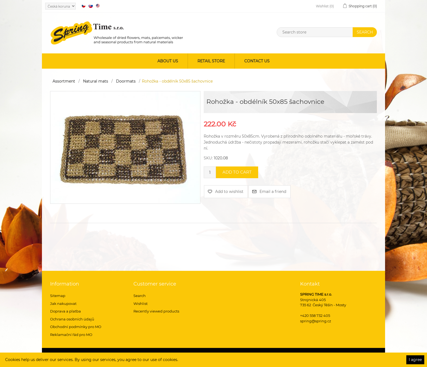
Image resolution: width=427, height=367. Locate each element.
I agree (415, 359)
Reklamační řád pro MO (71, 334)
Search (139, 295)
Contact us (257, 61)
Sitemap (57, 295)
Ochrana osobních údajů (72, 319)
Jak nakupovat (63, 303)
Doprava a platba (65, 311)
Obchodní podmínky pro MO (75, 326)
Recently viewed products (156, 311)
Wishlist (140, 303)
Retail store (211, 61)
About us (167, 61)
